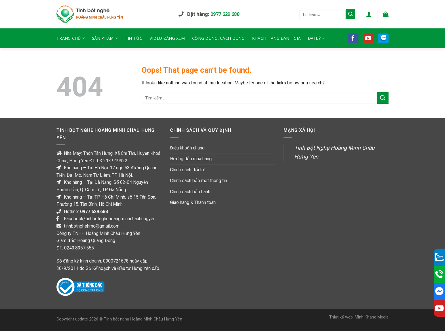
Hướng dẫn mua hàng (191, 158)
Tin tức (133, 38)
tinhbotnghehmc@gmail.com (91, 226)
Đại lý (316, 38)
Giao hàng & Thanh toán (193, 202)
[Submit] (350, 14)
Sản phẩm (104, 38)
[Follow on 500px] (383, 38)
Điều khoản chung (187, 148)
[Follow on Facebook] (353, 38)
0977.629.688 (94, 211)
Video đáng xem (167, 38)
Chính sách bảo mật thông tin (198, 180)
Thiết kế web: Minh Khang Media (359, 317)
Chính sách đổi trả (187, 169)
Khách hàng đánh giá (276, 38)
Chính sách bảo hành (190, 191)
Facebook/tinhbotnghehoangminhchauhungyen (110, 218)
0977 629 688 (225, 14)
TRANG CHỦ (70, 38)
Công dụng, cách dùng (218, 38)
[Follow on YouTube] (368, 38)
